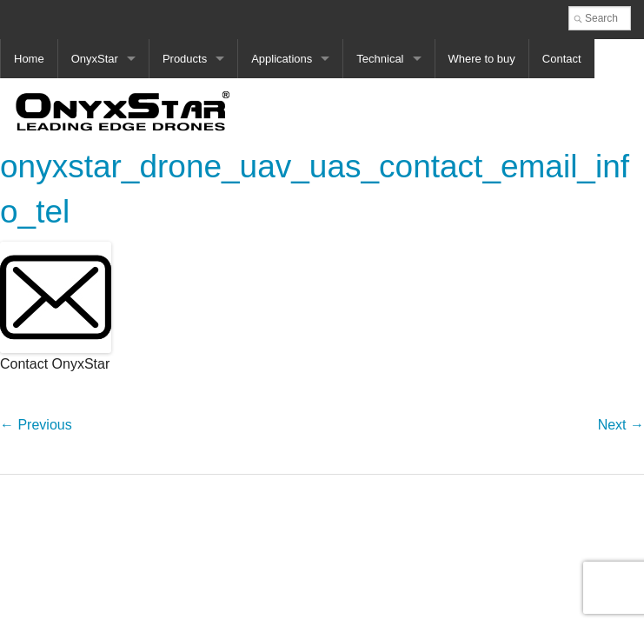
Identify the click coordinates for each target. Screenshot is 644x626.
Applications (281, 58)
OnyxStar (94, 58)
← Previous (36, 424)
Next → (621, 424)
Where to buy (481, 58)
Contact (561, 58)
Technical (379, 58)
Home (29, 58)
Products (185, 58)
